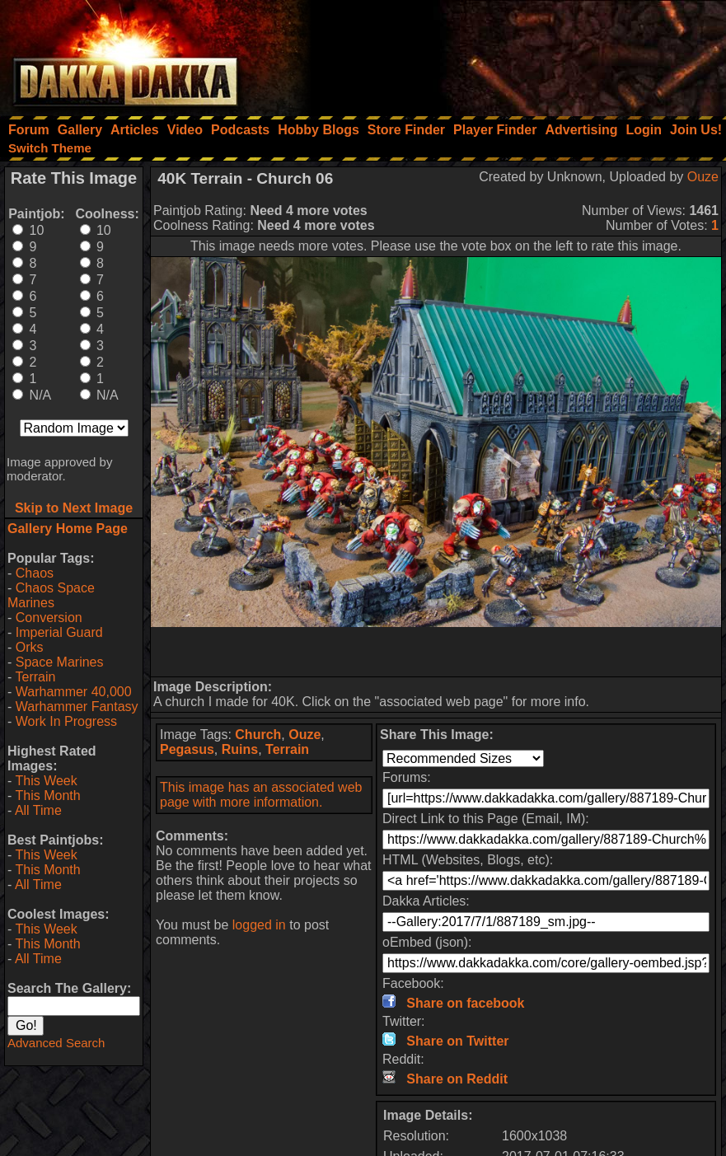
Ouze (703, 177)
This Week (46, 781)
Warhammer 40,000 (74, 692)
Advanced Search (56, 1043)
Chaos (35, 573)
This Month (47, 796)
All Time (38, 810)
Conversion (49, 618)
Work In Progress (66, 721)
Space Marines (60, 662)
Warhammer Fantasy (77, 707)
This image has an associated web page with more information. (261, 794)
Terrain (35, 677)
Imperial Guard (59, 632)
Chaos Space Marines (51, 595)
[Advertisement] (504, 53)
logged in (259, 925)
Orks (30, 647)
